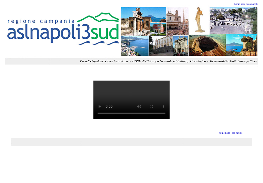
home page (239, 4)
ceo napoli (252, 4)
